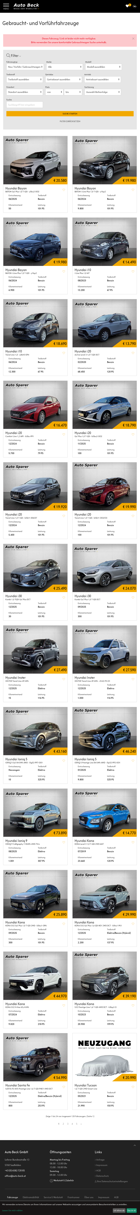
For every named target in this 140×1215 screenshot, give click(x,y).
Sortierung (89, 87)
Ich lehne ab (119, 1210)
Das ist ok (131, 1210)
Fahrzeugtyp (12, 62)
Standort (10, 87)
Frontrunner (74, 1197)
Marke (49, 62)
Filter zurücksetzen (70, 121)
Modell (88, 62)
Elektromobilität (31, 1197)
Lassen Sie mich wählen (12, 1210)
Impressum (101, 1165)
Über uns (88, 1197)
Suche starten (70, 113)
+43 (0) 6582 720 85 (15, 1170)
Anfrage (100, 1159)
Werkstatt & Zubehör (63, 1180)
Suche (9, 99)
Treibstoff (10, 74)
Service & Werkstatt (53, 1197)
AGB (98, 1170)
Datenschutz (102, 1175)
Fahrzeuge (12, 1197)
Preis (47, 87)
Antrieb (87, 74)
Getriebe (49, 74)
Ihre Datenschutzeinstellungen (111, 1181)
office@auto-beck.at (15, 1175)
